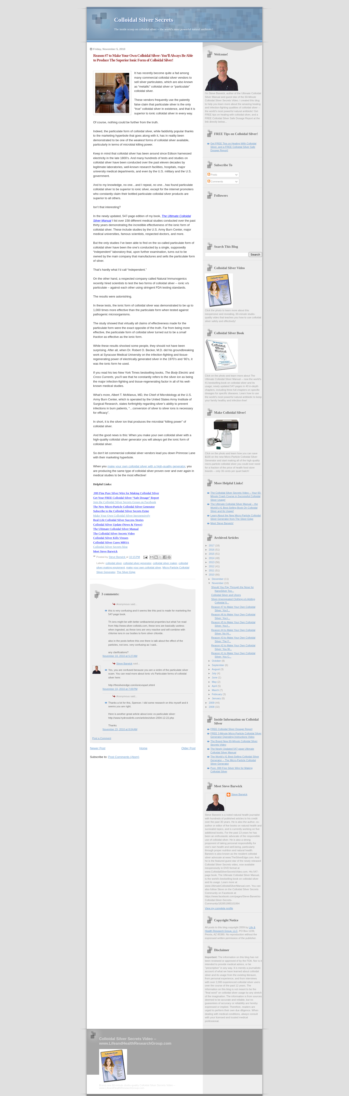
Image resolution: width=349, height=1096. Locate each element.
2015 (212, 553)
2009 (212, 702)
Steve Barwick (124, 663)
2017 (212, 545)
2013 (212, 562)
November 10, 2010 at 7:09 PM (120, 689)
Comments (215, 181)
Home (144, 748)
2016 (212, 549)
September (218, 665)
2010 (212, 574)
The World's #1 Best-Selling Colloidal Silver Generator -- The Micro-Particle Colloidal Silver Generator (234, 760)
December (218, 579)
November (218, 583)
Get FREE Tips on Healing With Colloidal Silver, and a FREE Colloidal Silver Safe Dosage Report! (233, 147)
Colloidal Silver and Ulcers (226, 595)
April (215, 686)
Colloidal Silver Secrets (143, 20)
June (215, 677)
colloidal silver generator (137, 563)
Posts (212, 174)
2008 (212, 706)
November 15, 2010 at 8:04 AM (120, 729)
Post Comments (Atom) (123, 757)
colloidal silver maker (165, 563)
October (216, 660)
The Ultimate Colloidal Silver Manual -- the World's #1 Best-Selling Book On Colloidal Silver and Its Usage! (234, 507)
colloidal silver (114, 563)
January (216, 698)
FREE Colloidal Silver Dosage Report (231, 729)
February (217, 694)
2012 (212, 566)
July (214, 673)
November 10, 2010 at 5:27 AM (120, 656)
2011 (212, 570)
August (216, 669)
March (216, 690)
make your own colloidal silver (143, 567)
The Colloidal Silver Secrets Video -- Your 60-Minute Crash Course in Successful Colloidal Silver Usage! (235, 496)
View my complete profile (219, 908)
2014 (212, 558)
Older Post (188, 748)
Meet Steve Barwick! (222, 523)
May (214, 681)
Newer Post (97, 748)
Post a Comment (101, 738)
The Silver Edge (126, 572)
